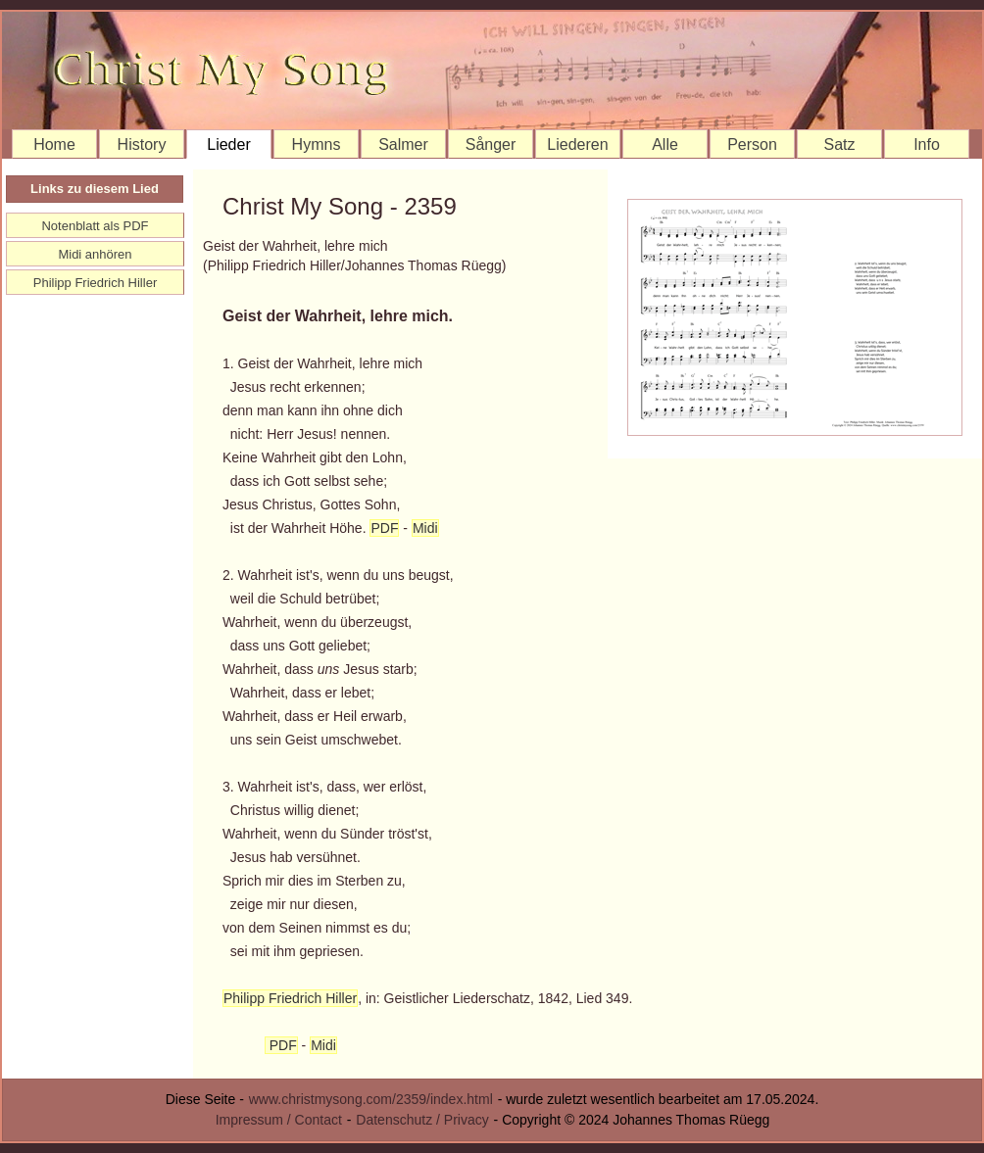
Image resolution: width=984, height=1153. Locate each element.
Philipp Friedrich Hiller (290, 998)
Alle (665, 144)
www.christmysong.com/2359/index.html (371, 1099)
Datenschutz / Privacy (422, 1120)
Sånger (491, 144)
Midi (425, 528)
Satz (839, 144)
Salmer (403, 144)
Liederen (577, 144)
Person (752, 144)
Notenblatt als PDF (94, 225)
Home (54, 144)
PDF (384, 528)
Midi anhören (94, 254)
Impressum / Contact (279, 1120)
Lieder (228, 144)
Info (926, 144)
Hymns (316, 144)
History (142, 144)
